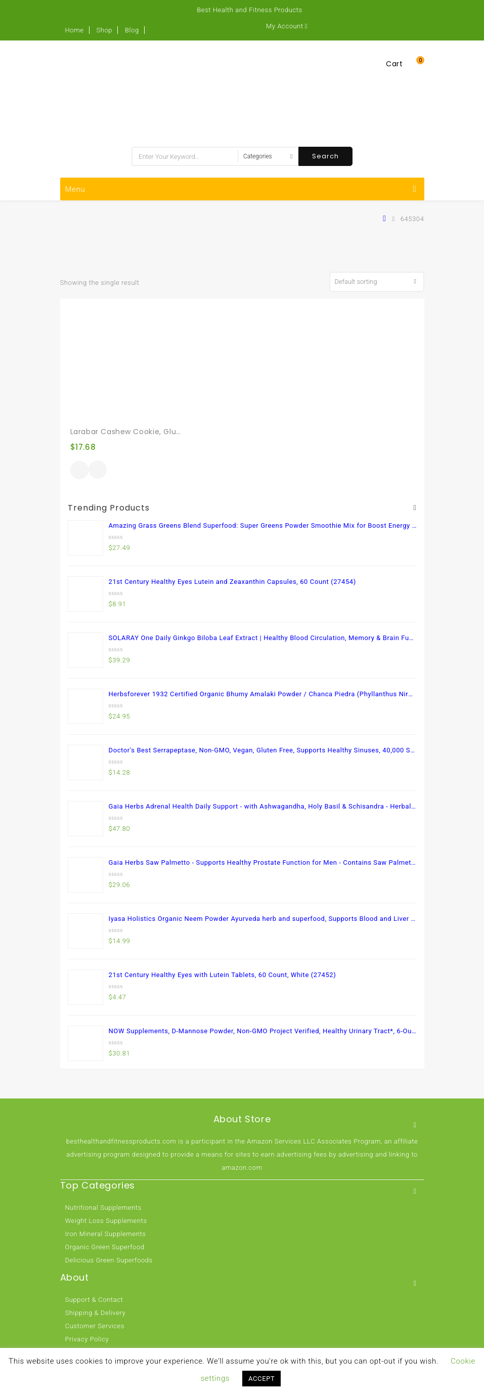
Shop (104, 30)
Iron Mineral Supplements (105, 1234)
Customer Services (95, 1326)
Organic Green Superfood (105, 1247)
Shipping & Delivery (95, 1313)
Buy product (79, 470)
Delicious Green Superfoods (109, 1260)
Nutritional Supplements (103, 1207)
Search (325, 156)
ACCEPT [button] (261, 1378)
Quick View (98, 470)
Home (74, 30)
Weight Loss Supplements (106, 1220)
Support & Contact (94, 1299)
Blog (132, 30)
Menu (241, 189)
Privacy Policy (87, 1339)
